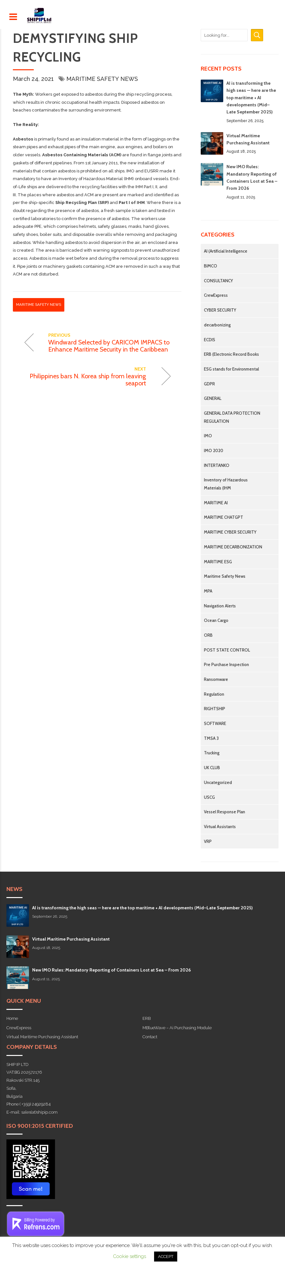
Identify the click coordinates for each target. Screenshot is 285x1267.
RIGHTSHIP (214, 708)
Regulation (214, 694)
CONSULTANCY (218, 280)
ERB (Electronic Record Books (231, 354)
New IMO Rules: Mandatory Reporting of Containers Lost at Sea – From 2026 (111, 970)
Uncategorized (218, 782)
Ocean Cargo (216, 620)
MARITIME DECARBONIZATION (233, 546)
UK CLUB (212, 767)
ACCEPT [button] (165, 1256)
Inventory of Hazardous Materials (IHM (226, 483)
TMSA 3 (211, 738)
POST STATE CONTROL (227, 650)
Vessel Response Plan (224, 811)
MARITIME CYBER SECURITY (230, 532)
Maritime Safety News (102, 78)
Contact (149, 1036)
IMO (208, 435)
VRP (208, 841)
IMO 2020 (213, 450)
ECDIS (209, 339)
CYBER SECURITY (220, 310)
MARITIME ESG (218, 561)
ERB (146, 1018)
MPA (208, 591)
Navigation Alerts (220, 605)
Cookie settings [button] (129, 1256)
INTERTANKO (216, 465)
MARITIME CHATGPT (223, 517)
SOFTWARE (215, 723)
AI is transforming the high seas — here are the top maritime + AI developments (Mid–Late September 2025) (251, 97)
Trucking (211, 752)
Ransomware (216, 679)
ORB (208, 635)
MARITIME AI (216, 502)
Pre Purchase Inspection (226, 664)
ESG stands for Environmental (231, 369)
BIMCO (210, 265)
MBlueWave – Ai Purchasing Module (177, 1027)
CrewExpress (216, 295)
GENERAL (212, 398)
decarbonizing (217, 324)
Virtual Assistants (220, 826)
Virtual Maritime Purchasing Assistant (71, 939)
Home (12, 1018)
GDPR (209, 383)
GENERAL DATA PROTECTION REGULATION (232, 417)
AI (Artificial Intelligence (225, 251)
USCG (209, 797)
